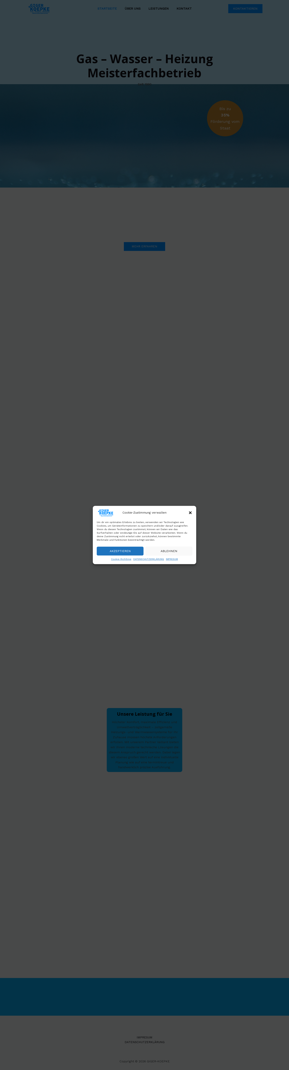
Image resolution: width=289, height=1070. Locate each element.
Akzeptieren (120, 552)
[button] (190, 513)
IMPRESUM (172, 560)
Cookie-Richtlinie (121, 560)
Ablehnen (169, 552)
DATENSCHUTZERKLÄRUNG (148, 560)
